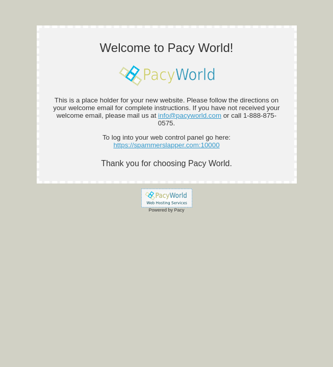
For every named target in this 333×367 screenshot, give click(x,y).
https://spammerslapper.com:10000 (166, 145)
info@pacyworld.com (189, 115)
